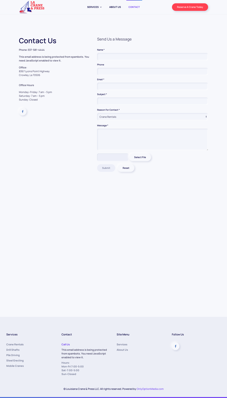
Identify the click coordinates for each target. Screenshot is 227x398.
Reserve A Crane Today (190, 7)
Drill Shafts (13, 350)
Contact (134, 7)
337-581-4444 (36, 50)
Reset (127, 167)
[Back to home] (32, 7)
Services (122, 344)
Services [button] (94, 7)
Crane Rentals (15, 344)
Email (100, 79)
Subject (102, 94)
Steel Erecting (15, 360)
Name (101, 49)
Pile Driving (13, 355)
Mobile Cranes (15, 366)
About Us (115, 7)
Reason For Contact (108, 109)
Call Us (65, 344)
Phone (100, 64)
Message (104, 125)
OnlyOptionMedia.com (150, 389)
